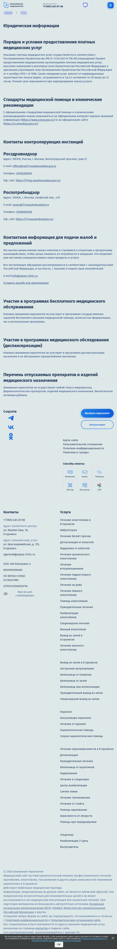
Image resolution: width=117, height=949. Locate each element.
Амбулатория (68, 530)
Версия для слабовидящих (18, 593)
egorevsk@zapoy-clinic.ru (19, 554)
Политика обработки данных (43, 941)
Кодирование (68, 773)
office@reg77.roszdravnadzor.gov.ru (34, 166)
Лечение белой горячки (75, 536)
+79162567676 (24, 173)
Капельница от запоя (73, 680)
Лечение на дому (71, 584)
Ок (59, 944)
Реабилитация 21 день (74, 840)
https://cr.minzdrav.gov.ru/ (20, 123)
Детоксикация (69, 755)
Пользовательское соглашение (68, 941)
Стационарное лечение (74, 623)
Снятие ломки (69, 791)
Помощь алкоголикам (74, 601)
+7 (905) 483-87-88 (14, 520)
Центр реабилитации (73, 785)
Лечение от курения (73, 724)
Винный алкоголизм (73, 629)
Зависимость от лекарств (76, 815)
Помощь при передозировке (78, 822)
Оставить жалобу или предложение (26, 283)
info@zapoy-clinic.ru (25, 275)
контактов (41, 928)
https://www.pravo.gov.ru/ (38, 119)
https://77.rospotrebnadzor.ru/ (35, 219)
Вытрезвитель (69, 847)
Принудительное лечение (76, 607)
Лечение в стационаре (74, 779)
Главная (8, 13)
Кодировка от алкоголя (75, 548)
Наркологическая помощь (76, 730)
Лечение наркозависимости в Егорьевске (87, 749)
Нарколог (66, 711)
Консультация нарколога (75, 717)
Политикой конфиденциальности (26, 920)
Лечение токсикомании (75, 797)
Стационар (66, 834)
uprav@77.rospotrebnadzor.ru (31, 204)
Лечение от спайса (72, 803)
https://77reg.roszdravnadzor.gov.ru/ (38, 180)
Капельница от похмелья (76, 674)
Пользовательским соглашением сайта (75, 920)
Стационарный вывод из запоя (79, 699)
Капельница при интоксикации (80, 686)
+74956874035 (24, 211)
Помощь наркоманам (73, 809)
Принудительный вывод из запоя (81, 692)
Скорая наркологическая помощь (81, 736)
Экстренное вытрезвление (77, 668)
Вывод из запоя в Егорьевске (79, 662)
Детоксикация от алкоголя (77, 542)
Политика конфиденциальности (94, 939)
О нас (23, 13)
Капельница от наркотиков (77, 767)
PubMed (57, 908)
